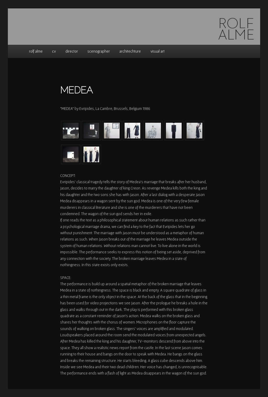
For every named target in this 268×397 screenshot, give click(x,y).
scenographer (98, 51)
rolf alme (36, 51)
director (71, 51)
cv (54, 51)
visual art (157, 51)
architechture (130, 51)
